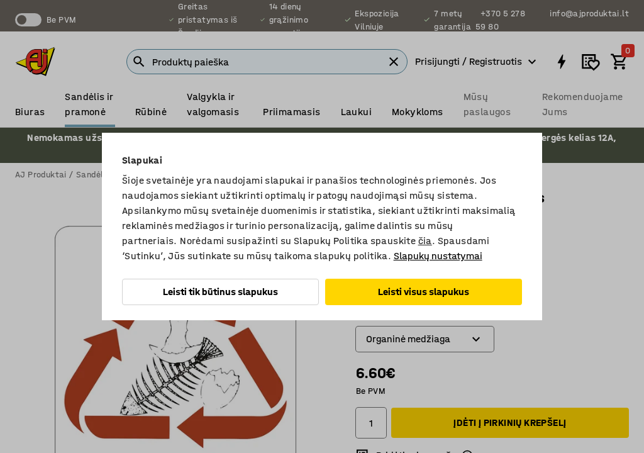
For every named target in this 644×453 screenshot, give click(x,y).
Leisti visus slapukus (423, 292)
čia (425, 241)
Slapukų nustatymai (438, 256)
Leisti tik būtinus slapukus (220, 292)
